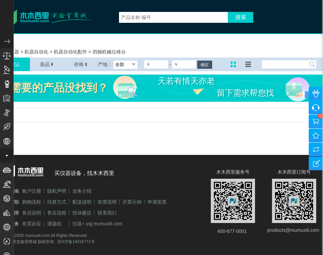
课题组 (54, 223)
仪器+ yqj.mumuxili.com (97, 223)
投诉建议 (81, 212)
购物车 (316, 121)
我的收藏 (316, 135)
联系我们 (107, 212)
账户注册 (31, 191)
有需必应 (31, 223)
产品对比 (316, 149)
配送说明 (81, 202)
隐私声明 (56, 191)
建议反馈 (316, 163)
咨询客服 (316, 107)
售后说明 (31, 212)
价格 (81, 64)
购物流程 (31, 202)
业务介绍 (81, 191)
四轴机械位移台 (109, 51)
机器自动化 (37, 51)
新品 (47, 64)
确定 (205, 64)
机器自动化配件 (71, 51)
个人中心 (316, 93)
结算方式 (56, 202)
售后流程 (56, 212)
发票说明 (107, 202)
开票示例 (131, 202)
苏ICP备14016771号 (76, 241)
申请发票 (157, 202)
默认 (15, 64)
